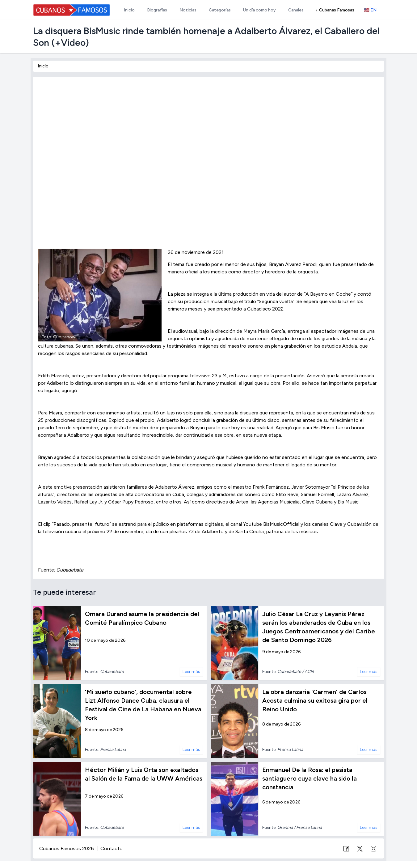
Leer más (191, 671)
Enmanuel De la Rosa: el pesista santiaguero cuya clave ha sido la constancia (309, 778)
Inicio (43, 66)
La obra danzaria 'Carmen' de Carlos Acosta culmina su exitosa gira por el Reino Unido (315, 700)
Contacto (111, 848)
